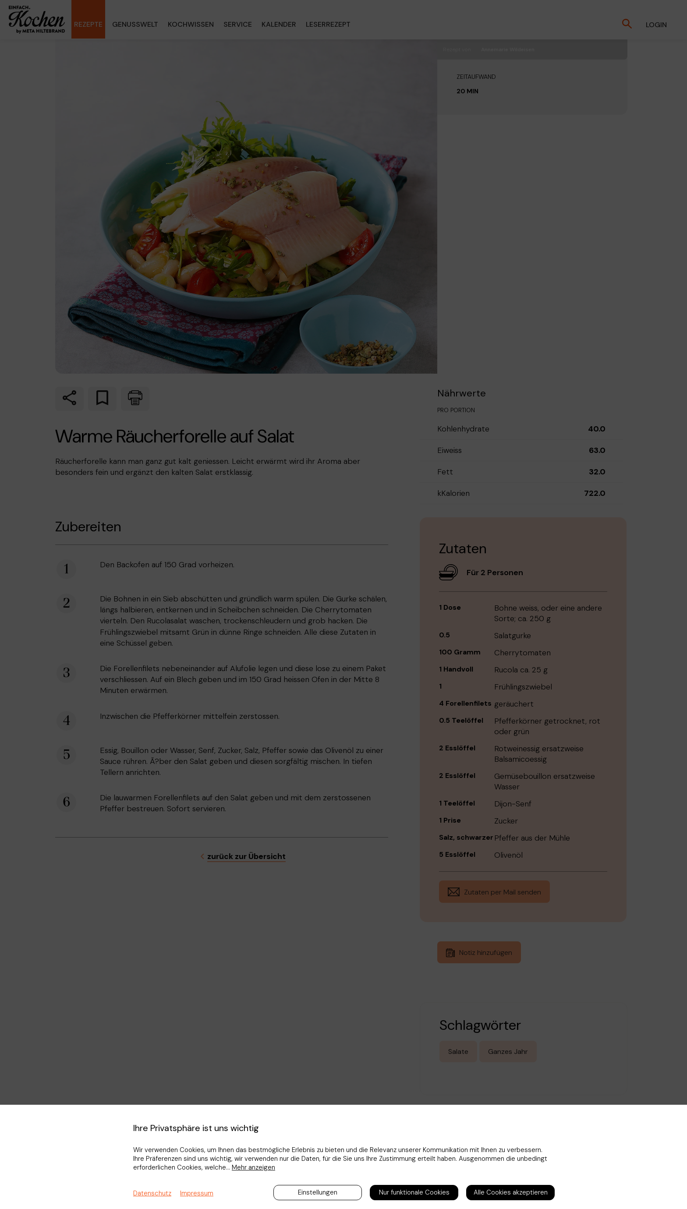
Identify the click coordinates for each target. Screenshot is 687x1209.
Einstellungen (317, 1192)
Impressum (196, 1193)
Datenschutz (152, 1193)
